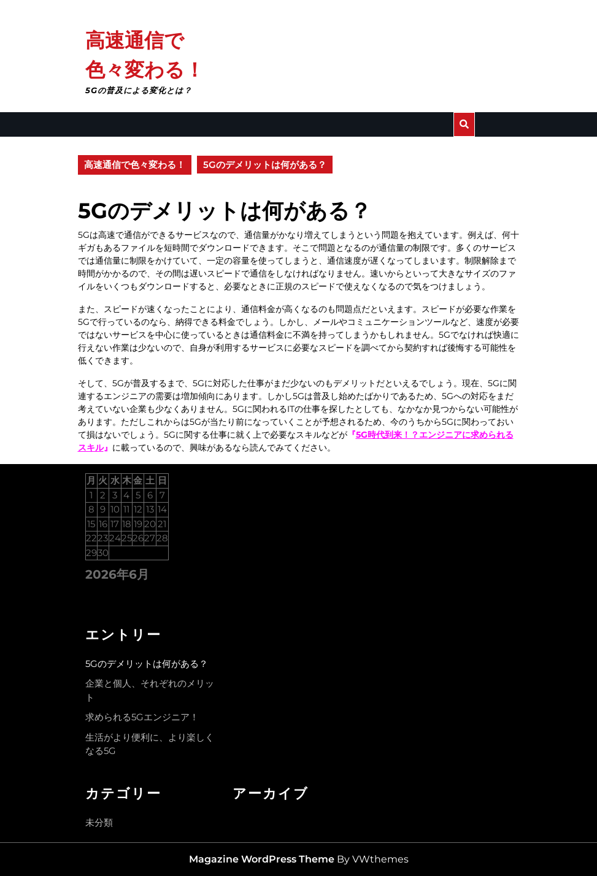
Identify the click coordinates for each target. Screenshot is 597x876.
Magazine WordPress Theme (261, 859)
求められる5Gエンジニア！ (142, 717)
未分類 (99, 822)
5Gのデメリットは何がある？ (146, 663)
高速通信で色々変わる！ (134, 164)
